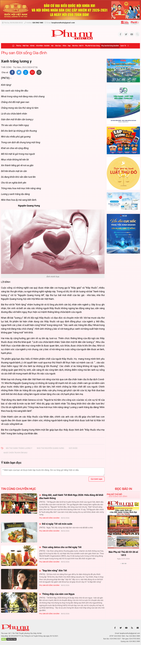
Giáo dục (58, 46)
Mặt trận (25, 46)
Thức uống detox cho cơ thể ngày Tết (61, 547)
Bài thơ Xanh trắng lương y (19, 448)
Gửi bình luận (96, 479)
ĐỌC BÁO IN (123, 488)
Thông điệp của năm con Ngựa (57, 594)
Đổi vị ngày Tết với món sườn (56, 523)
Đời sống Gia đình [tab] (118, 496)
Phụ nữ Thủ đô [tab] (114, 494)
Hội (52, 46)
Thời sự (18, 46)
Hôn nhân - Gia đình (42, 46)
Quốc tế (123, 46)
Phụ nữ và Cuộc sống (92, 46)
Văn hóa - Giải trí (77, 46)
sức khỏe (73, 448)
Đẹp (69, 46)
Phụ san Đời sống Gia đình (110, 46)
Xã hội (32, 46)
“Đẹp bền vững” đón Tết (54, 570)
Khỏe (64, 46)
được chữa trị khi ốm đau (15, 453)
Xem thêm (123, 568)
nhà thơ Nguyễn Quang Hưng (50, 448)
